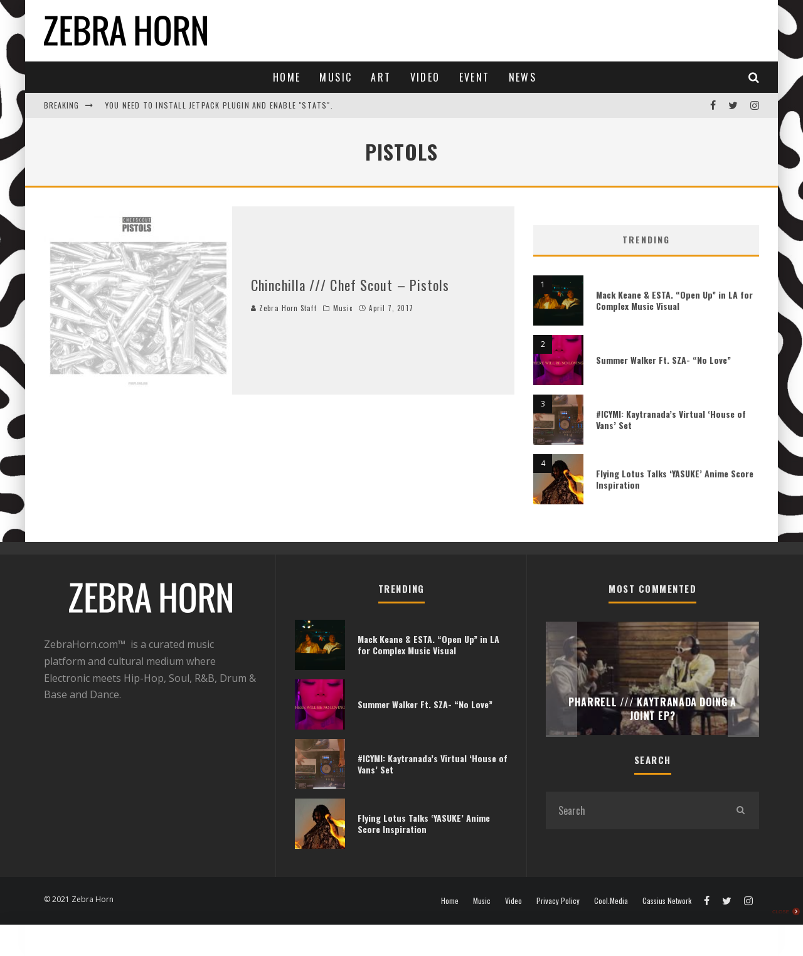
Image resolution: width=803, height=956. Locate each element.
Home (287, 77)
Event (474, 77)
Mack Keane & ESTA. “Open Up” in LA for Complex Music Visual (674, 300)
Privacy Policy (558, 901)
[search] (740, 810)
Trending (646, 239)
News (523, 77)
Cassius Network (666, 901)
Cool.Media (611, 901)
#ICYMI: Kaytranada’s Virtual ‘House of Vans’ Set (671, 419)
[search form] (633, 810)
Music (335, 77)
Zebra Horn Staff (284, 308)
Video (425, 77)
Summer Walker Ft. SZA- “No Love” (663, 359)
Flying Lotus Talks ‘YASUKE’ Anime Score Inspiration (674, 479)
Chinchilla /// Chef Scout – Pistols (350, 285)
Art (381, 77)
